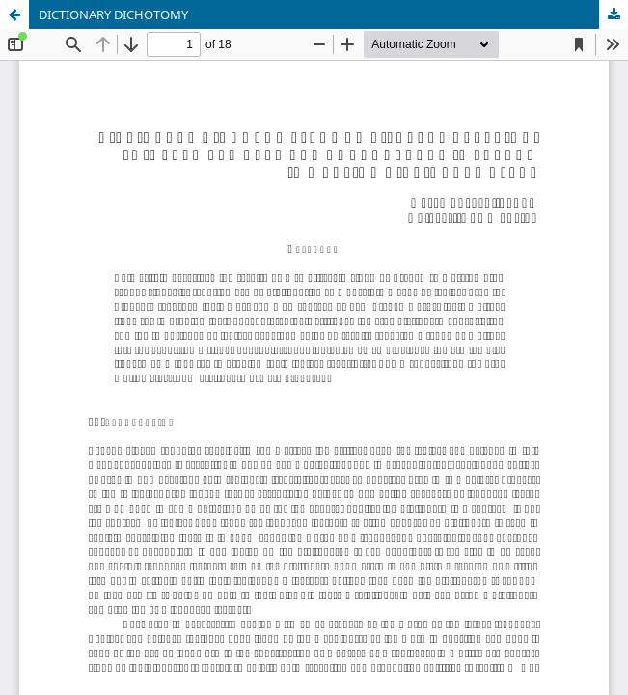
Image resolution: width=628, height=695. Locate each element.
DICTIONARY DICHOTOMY (113, 14)
